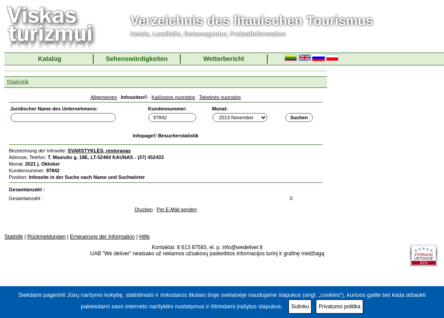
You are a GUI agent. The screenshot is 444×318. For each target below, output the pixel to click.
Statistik (13, 237)
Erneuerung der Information (102, 237)
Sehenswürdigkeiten (137, 58)
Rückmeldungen (46, 237)
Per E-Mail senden (177, 209)
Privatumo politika (340, 306)
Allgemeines (104, 97)
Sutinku (300, 306)
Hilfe (144, 237)
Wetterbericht (223, 58)
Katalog (49, 58)
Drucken (144, 209)
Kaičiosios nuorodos (173, 97)
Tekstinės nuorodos (220, 97)
